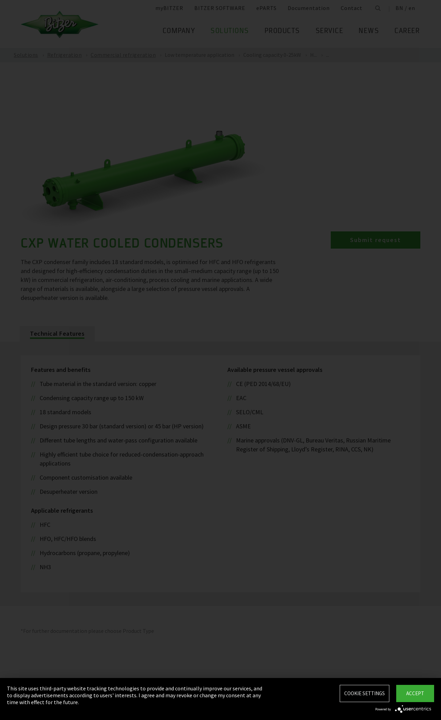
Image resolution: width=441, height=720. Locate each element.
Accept (415, 693)
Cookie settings (364, 693)
